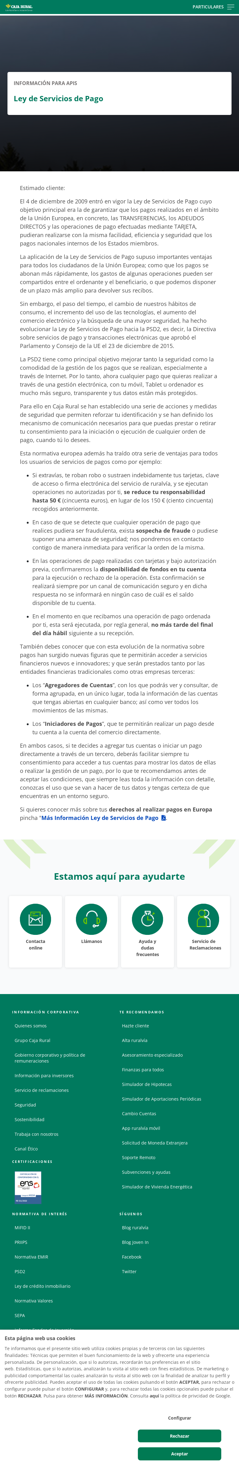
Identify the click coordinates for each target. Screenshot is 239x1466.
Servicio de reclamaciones (42, 1090)
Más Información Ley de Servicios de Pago (99, 817)
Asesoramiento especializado (152, 1055)
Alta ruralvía (135, 1040)
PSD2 (20, 1271)
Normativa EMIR (31, 1257)
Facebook (131, 1257)
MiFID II (22, 1227)
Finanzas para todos (143, 1070)
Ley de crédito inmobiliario (42, 1286)
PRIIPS (21, 1242)
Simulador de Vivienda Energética (157, 1187)
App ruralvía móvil (141, 1128)
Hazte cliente (135, 1026)
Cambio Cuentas (139, 1113)
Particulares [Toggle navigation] (213, 7)
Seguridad (25, 1105)
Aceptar (179, 1454)
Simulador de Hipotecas (147, 1084)
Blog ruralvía (135, 1227)
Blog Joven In (135, 1242)
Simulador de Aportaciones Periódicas (161, 1099)
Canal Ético (26, 1149)
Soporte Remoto (138, 1157)
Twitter (129, 1271)
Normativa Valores (34, 1301)
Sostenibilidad (30, 1119)
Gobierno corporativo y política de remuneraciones (50, 1058)
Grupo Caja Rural (32, 1040)
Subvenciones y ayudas (146, 1172)
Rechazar (179, 1436)
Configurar (179, 1418)
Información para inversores (44, 1075)
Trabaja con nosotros (37, 1134)
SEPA (20, 1315)
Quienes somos (31, 1026)
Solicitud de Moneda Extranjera (155, 1143)
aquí (154, 1396)
